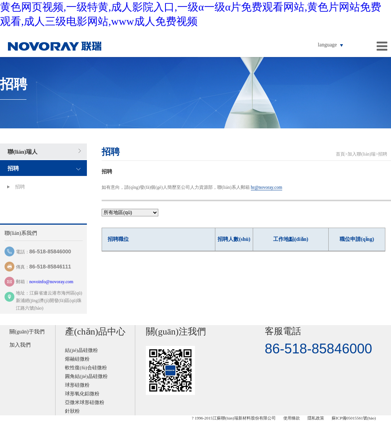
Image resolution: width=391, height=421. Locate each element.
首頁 (340, 154)
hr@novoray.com (266, 187)
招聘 (13, 168)
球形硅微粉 (77, 385)
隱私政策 (316, 418)
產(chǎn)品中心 (95, 331)
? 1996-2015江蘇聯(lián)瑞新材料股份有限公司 (234, 418)
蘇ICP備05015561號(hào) (354, 418)
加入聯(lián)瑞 (362, 154)
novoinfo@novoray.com (51, 281)
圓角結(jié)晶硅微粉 (86, 376)
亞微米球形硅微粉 (84, 402)
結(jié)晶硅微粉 (81, 350)
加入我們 (20, 345)
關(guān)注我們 (176, 331)
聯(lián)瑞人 (22, 152)
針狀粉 (72, 411)
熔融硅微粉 (77, 359)
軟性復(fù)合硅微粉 (86, 367)
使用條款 (291, 418)
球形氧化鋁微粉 (82, 393)
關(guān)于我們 (27, 332)
